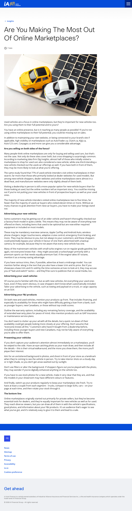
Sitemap (8, 452)
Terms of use (10, 456)
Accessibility (9, 464)
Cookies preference (13, 472)
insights (10, 21)
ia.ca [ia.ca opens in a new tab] (6, 468)
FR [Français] (7, 438)
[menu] (128, 4)
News (6, 448)
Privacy (7, 460)
